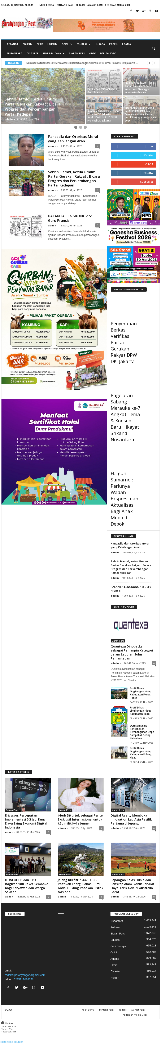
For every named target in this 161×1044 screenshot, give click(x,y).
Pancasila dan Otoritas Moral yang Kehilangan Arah (73, 138)
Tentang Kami (64, 5)
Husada (100, 44)
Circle (149, 164)
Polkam (27, 44)
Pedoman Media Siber (118, 5)
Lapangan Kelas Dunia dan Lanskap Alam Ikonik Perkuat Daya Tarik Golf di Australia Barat (133, 886)
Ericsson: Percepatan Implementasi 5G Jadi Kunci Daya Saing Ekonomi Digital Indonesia (26, 821)
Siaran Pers (77, 53)
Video (92, 53)
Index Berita (46, 5)
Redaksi (80, 5)
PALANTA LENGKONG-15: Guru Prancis (70, 218)
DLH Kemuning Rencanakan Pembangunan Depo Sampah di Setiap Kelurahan (142, 732)
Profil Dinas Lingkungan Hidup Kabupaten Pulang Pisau (141, 752)
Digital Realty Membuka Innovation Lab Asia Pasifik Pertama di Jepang (131, 819)
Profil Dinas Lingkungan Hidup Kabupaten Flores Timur (140, 692)
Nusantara (14, 53)
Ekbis (40, 44)
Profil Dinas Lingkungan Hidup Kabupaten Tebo (140, 711)
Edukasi (115, 939)
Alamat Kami (95, 5)
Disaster (32, 53)
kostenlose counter (11, 1041)
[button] (153, 48)
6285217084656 (24, 979)
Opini (113, 952)
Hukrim (52, 44)
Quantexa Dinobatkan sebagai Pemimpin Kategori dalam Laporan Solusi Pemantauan (132, 652)
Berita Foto (108, 53)
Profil (113, 44)
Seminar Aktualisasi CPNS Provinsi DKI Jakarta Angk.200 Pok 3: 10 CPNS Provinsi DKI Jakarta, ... (82, 63)
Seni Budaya (118, 946)
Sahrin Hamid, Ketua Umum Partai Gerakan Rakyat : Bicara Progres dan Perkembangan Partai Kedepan (74, 178)
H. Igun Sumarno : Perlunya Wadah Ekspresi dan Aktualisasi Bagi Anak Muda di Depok (124, 498)
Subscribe (146, 181)
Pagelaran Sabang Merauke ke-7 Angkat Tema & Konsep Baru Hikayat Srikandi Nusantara (125, 417)
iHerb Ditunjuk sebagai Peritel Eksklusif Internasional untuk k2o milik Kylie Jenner (81, 819)
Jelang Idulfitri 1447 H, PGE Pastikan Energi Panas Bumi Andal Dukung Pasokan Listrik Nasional (80, 886)
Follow (148, 155)
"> (28, 942)
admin (9, 119)
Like (150, 146)
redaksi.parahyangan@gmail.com (25, 975)
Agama (126, 44)
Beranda (12, 44)
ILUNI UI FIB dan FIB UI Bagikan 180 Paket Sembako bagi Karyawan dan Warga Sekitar (26, 886)
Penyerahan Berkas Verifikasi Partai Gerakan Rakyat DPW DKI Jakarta (124, 342)
